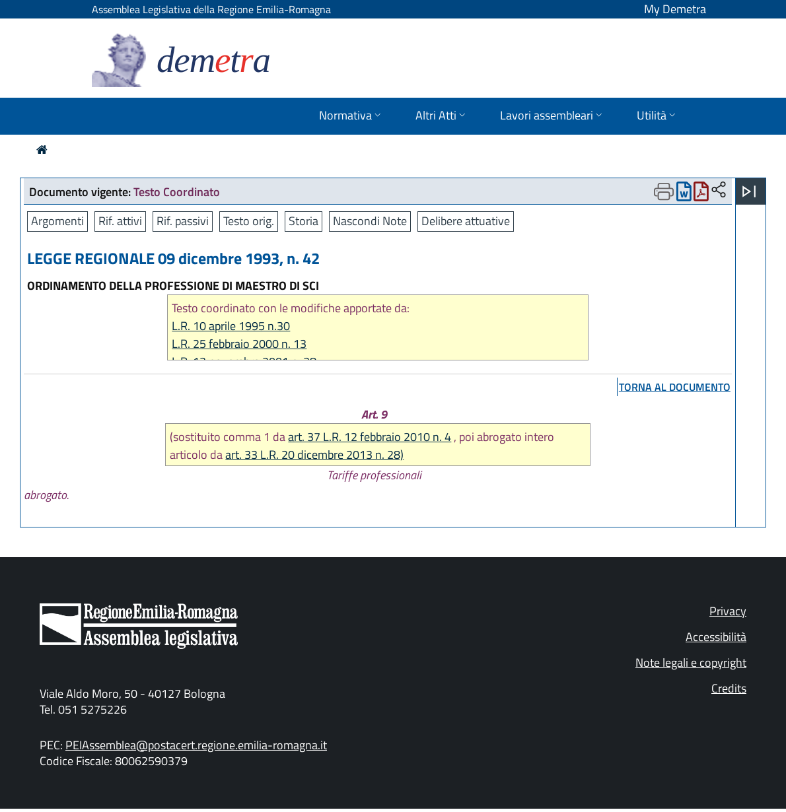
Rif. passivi (183, 221)
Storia (303, 221)
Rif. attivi (120, 221)
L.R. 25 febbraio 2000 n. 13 (239, 344)
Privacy (727, 611)
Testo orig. (248, 221)
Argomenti (57, 221)
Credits (728, 688)
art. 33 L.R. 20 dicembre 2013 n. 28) (314, 454)
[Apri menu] (749, 191)
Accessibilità (716, 637)
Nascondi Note (370, 221)
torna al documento (675, 387)
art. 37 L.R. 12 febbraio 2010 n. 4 (369, 437)
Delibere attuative (465, 221)
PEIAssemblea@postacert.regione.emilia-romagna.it (196, 745)
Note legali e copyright (690, 662)
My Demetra (675, 9)
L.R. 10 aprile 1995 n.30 (231, 326)
